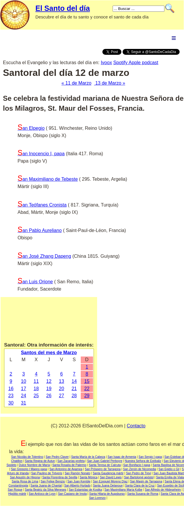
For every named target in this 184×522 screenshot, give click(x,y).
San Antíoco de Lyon (42, 493)
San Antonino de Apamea (65, 469)
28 (74, 395)
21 (74, 388)
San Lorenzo (97, 497)
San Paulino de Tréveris (46, 473)
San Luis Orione (35, 281)
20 (61, 388)
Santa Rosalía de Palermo (69, 465)
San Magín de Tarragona (146, 481)
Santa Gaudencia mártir (108, 473)
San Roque (15, 489)
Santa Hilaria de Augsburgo (107, 493)
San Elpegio (31, 128)
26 (48, 395)
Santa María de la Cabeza (88, 456)
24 (23, 395)
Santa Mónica (88, 477)
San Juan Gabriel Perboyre (105, 461)
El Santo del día (62, 8)
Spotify (120, 62)
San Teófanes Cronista (42, 204)
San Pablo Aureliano (40, 230)
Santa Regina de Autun (40, 461)
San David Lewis (110, 477)
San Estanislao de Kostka (85, 489)
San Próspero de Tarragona (103, 469)
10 (23, 381)
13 (61, 381)
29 (87, 395)
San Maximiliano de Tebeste (48, 179)
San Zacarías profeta (71, 461)
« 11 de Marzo (76, 83)
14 (74, 381)
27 (61, 395)
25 (36, 395)
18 (36, 388)
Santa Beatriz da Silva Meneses (45, 489)
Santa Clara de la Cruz (140, 485)
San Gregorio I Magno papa (29, 469)
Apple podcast (143, 62)
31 (23, 402)
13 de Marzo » (109, 83)
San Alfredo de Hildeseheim (163, 489)
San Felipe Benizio (53, 481)
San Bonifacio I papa (136, 465)
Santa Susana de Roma (142, 493)
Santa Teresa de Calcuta (105, 465)
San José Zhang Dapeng (44, 256)
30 (10, 402)
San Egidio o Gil (169, 469)
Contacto (136, 425)
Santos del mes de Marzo (49, 352)
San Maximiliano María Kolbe (123, 489)
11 (36, 381)
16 (10, 388)
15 (87, 381)
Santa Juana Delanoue (108, 485)
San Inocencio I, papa (41, 153)
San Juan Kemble (78, 481)
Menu (174, 38)
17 (23, 388)
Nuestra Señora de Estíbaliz (143, 461)
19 (48, 388)
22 (87, 388)
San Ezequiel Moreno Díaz (110, 481)
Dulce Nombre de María (34, 465)
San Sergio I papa (150, 456)
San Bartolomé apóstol (139, 477)
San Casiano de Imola (72, 493)
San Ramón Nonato (77, 473)
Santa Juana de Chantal (46, 485)
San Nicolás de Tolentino (27, 456)
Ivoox (106, 62)
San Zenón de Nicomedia (139, 469)
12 (48, 381)
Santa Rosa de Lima (25, 481)
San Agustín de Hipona (25, 477)
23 (10, 395)
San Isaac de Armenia (122, 456)
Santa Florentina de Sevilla (59, 477)
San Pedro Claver (57, 456)
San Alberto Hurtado (77, 485)
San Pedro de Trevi (138, 473)
